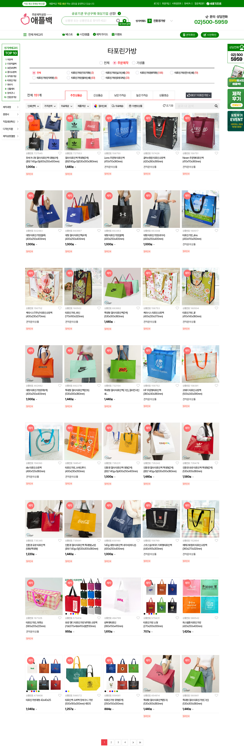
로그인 (156, 3)
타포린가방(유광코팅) (117, 77)
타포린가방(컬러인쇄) (83, 77)
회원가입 (165, 3)
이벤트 (117, 34)
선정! (96, 13)
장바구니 (187, 3)
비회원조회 (176, 3)
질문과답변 (199, 3)
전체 (106, 63)
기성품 (141, 63)
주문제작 (122, 63)
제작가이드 (100, 34)
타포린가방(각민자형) (82, 72)
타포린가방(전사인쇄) (186, 72)
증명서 (10, 114)
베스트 (67, 34)
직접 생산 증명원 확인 (34, 4)
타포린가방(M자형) (151, 72)
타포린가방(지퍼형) (47, 77)
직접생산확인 (10, 121)
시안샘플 (82, 34)
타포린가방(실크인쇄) (117, 72)
